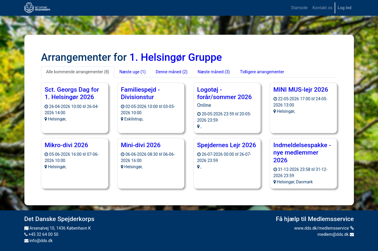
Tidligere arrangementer (262, 71)
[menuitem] (299, 7)
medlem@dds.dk (335, 234)
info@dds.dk (38, 240)
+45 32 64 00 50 (41, 234)
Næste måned (213, 71)
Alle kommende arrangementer (77, 71)
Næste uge (132, 71)
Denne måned (172, 71)
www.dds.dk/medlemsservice (324, 228)
